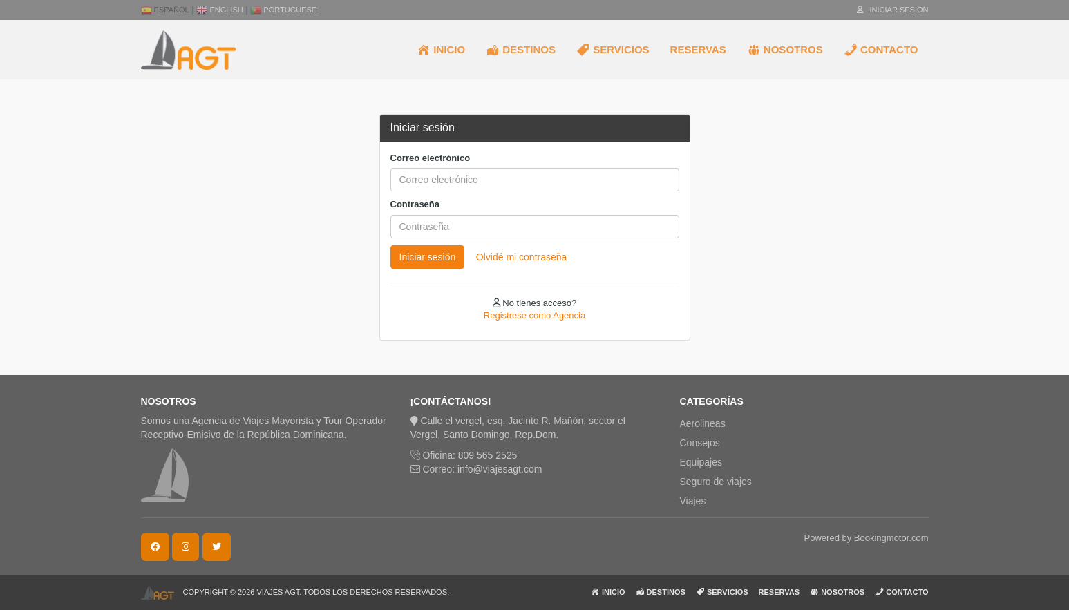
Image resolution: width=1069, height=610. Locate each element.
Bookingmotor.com (891, 538)
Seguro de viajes (716, 481)
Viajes (693, 500)
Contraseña (415, 204)
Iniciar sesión (892, 10)
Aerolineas (703, 423)
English (219, 10)
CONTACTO (881, 50)
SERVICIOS (613, 50)
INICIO (441, 50)
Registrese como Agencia (534, 315)
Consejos (700, 442)
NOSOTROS (785, 50)
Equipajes (701, 462)
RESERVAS (698, 49)
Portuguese (283, 10)
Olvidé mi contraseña (521, 257)
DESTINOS (521, 50)
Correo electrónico (430, 158)
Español (165, 10)
